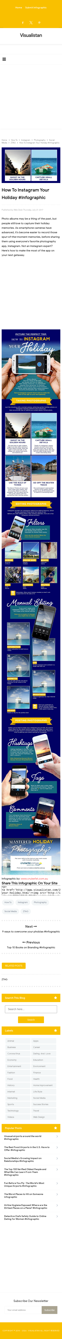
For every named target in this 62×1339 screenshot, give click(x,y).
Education (38, 1060)
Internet (11, 1091)
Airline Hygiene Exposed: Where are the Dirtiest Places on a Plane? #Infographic (25, 1206)
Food (10, 1079)
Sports (10, 1104)
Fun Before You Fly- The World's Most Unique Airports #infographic (24, 1184)
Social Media (10, 911)
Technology (13, 1110)
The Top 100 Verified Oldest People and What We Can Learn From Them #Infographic (25, 1172)
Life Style (37, 1091)
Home (18, 7)
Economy (12, 1060)
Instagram (23, 902)
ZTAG (25, 911)
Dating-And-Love (41, 1053)
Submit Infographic (36, 7)
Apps (35, 1040)
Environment (39, 1066)
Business (11, 1047)
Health (36, 1079)
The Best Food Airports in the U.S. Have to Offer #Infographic (27, 1149)
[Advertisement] (31, 97)
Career (36, 1047)
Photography (40, 902)
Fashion (11, 1072)
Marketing (12, 1098)
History (11, 1085)
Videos (10, 1117)
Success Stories (40, 1104)
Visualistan (34, 1330)
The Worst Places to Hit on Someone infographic (23, 1195)
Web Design (39, 1117)
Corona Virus (13, 1053)
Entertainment (14, 1066)
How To (8, 902)
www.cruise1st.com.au (34, 878)
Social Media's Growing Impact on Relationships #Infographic (22, 1160)
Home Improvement (43, 1085)
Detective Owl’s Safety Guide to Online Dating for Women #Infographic (25, 1217)
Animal (10, 1040)
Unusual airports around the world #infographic (22, 1137)
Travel (36, 1110)
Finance (37, 1072)
